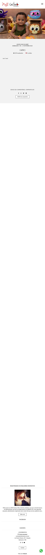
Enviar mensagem (23, 534)
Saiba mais (22, 514)
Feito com (22, 553)
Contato (22, 547)
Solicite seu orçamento (22, 480)
